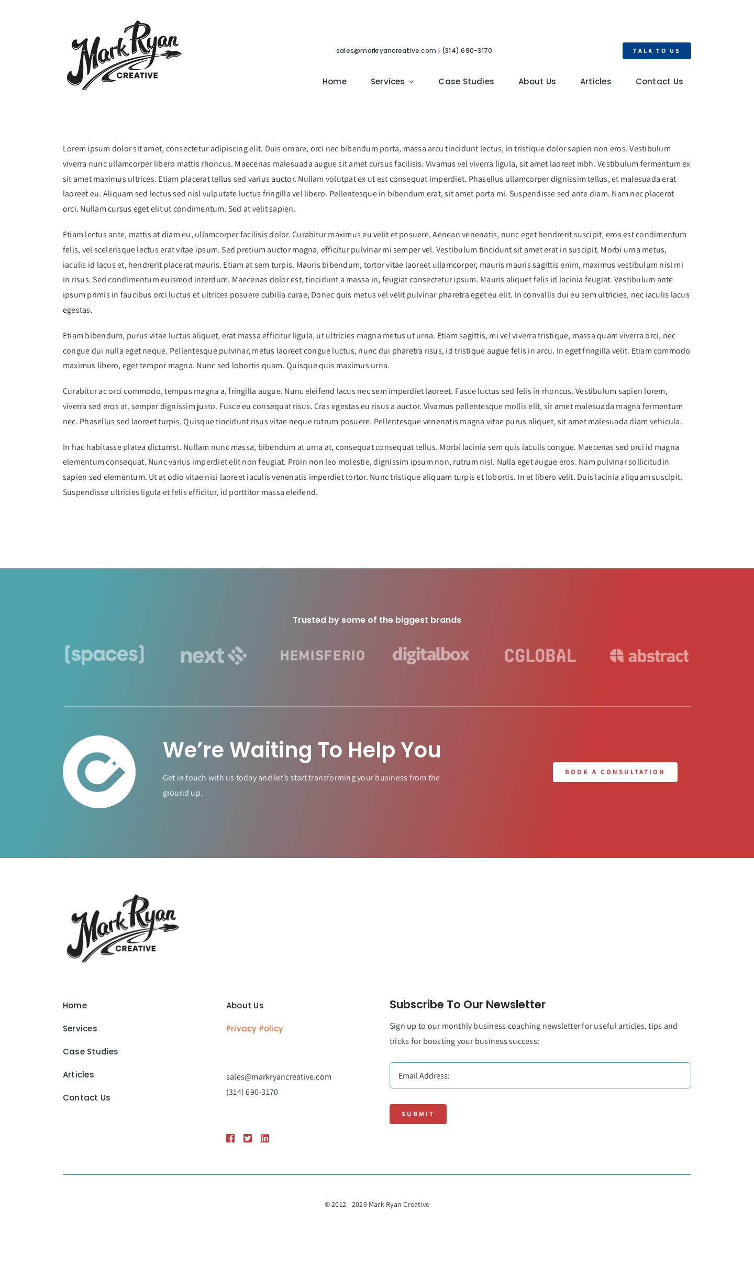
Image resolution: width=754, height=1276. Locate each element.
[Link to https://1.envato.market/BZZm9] (230, 1138)
